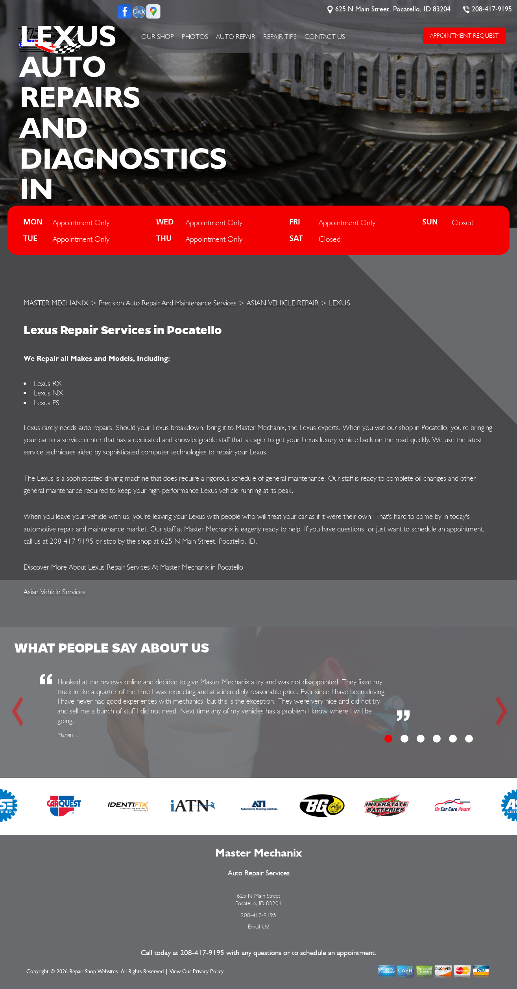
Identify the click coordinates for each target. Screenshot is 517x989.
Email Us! (259, 926)
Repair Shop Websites (93, 971)
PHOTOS (195, 36)
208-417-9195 (492, 9)
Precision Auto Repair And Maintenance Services (167, 302)
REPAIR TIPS (280, 36)
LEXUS (339, 302)
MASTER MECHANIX (56, 302)
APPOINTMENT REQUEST (464, 35)
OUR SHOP (157, 36)
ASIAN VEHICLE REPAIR (283, 302)
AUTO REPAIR (235, 36)
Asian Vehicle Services (54, 591)
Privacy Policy (208, 971)
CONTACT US (325, 36)
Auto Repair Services (259, 873)
